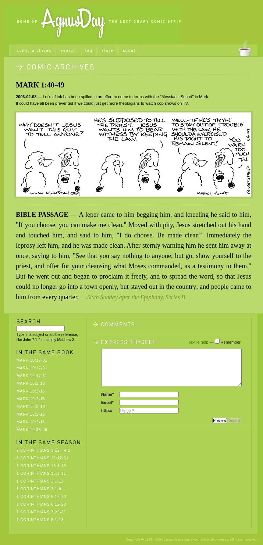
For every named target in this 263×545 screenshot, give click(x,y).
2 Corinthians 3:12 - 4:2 (43, 450)
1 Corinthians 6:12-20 (41, 497)
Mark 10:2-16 (31, 383)
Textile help (198, 342)
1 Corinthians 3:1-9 (39, 489)
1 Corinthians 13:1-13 (41, 466)
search (68, 51)
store (107, 51)
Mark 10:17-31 (32, 360)
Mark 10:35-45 (32, 430)
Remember (231, 342)
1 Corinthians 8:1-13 (40, 520)
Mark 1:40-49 (40, 85)
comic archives (34, 51)
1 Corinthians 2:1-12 (40, 481)
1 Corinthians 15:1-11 (41, 474)
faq (89, 51)
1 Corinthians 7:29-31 (41, 512)
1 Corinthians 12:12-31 (43, 458)
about (128, 51)
